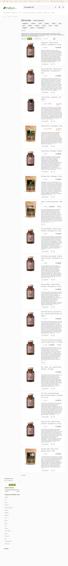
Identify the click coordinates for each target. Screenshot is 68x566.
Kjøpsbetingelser (53, 559)
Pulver (6, 59)
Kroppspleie (22, 559)
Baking (6, 75)
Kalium (56, 23)
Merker (6, 557)
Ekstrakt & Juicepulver (9, 49)
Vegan (6, 44)
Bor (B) (41, 27)
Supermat (22, 555)
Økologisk (6, 39)
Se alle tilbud (7, 561)
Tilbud (20, 1)
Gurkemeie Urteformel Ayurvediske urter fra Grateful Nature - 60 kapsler (53, 370)
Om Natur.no (7, 555)
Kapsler (6, 62)
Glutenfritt (7, 57)
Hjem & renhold (23, 561)
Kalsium (35, 23)
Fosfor (42, 23)
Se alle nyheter (7, 559)
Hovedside (7, 553)
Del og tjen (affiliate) (39, 559)
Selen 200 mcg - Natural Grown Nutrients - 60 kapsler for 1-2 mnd (53, 456)
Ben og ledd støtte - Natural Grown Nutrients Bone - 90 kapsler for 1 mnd (52, 74)
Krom (58, 25)
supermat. (46, 36)
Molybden (34, 27)
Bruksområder (38, 555)
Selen (26, 27)
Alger (6, 80)
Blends (6, 64)
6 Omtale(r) (46, 106)
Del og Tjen (31, 1)
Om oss (11, 1)
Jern (26, 25)
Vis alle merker (12, 26)
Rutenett (26, 39)
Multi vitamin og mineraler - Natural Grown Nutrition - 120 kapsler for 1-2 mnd (53, 280)
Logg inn (55, 2)
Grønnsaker (7, 77)
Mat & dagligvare (23, 553)
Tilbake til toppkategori (41, 20)
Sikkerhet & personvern (54, 561)
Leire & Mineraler (8, 83)
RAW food (6, 46)
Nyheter (16, 1)
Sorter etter (40, 38)
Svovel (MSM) (49, 27)
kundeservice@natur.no (34, 545)
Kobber (38, 25)
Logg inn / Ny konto (54, 553)
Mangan (45, 25)
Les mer (60, 65)
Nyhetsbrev (25, 1)
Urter (6, 67)
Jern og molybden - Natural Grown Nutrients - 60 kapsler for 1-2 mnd (53, 249)
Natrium (49, 23)
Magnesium (27, 23)
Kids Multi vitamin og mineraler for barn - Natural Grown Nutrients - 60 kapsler (53, 340)
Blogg (37, 553)
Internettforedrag (38, 557)
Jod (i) (52, 25)
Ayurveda (6, 70)
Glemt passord (53, 555)
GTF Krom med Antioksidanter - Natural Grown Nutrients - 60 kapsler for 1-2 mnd (53, 427)
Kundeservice (53, 557)
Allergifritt (6, 54)
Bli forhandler (37, 1)
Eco (5, 41)
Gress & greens (8, 72)
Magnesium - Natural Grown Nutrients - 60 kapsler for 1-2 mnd (52, 45)
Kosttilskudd (7, 85)
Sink (32, 25)
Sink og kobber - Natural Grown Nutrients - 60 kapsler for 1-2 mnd (53, 309)
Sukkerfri (6, 52)
